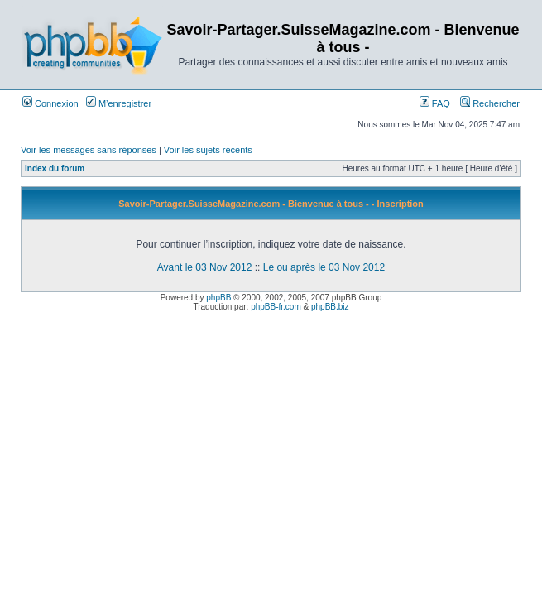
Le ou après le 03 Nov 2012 (324, 267)
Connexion (50, 103)
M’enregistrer (118, 103)
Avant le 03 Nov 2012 (204, 267)
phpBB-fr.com (276, 306)
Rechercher (490, 103)
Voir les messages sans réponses (88, 150)
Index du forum (54, 168)
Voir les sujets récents (208, 150)
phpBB (218, 297)
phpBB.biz (330, 306)
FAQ (435, 103)
